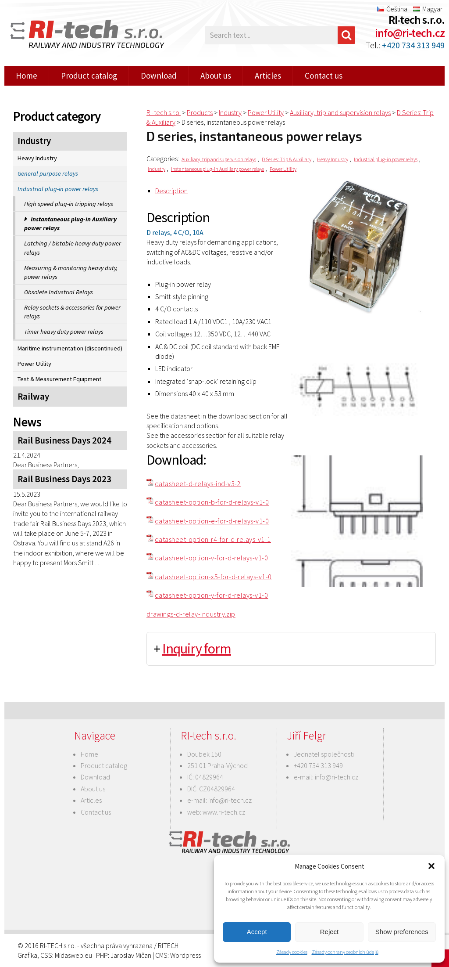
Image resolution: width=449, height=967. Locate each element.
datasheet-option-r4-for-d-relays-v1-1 (213, 539)
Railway (33, 396)
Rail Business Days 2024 (64, 440)
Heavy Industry (37, 158)
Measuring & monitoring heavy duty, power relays (71, 272)
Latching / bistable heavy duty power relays (72, 247)
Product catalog (89, 75)
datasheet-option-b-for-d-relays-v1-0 (212, 502)
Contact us (323, 75)
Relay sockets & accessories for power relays (72, 311)
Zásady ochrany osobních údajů (345, 952)
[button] (431, 866)
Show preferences (401, 931)
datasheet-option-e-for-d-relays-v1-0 (212, 520)
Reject (329, 931)
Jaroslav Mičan (130, 955)
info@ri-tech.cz (410, 32)
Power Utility (34, 364)
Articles (268, 75)
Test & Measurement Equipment (59, 379)
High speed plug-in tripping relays (68, 204)
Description (171, 190)
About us (215, 75)
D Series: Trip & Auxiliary (286, 159)
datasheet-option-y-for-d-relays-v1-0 (211, 595)
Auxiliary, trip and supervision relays (219, 159)
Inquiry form (196, 648)
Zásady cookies (291, 952)
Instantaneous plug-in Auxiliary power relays (70, 223)
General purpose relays (48, 173)
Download (159, 75)
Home (26, 75)
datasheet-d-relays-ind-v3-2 (198, 483)
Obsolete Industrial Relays (58, 292)
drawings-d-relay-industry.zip (190, 614)
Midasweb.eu (73, 955)
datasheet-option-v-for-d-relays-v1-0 (211, 557)
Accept (257, 931)
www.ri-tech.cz (224, 812)
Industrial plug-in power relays (58, 189)
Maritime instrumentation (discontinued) (70, 348)
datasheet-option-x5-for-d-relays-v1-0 (213, 576)
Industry (34, 141)
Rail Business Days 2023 (64, 479)
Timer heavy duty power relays (63, 332)
